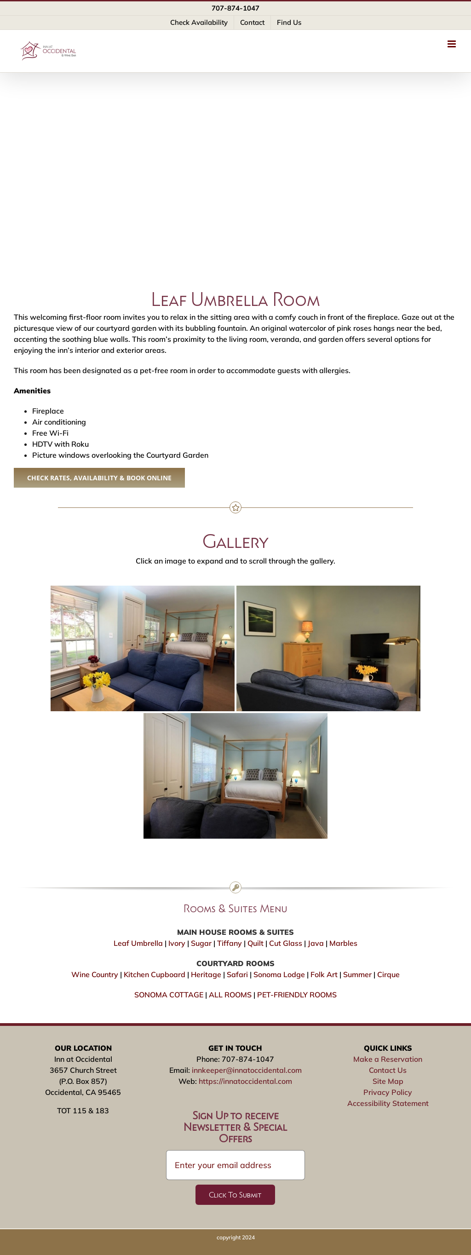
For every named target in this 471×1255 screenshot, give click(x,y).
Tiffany (229, 943)
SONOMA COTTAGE (168, 994)
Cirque (388, 974)
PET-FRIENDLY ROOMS (297, 994)
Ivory (176, 943)
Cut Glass (285, 943)
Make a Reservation (387, 1059)
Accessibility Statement (388, 1103)
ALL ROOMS (230, 994)
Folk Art (324, 974)
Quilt (255, 943)
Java (316, 943)
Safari (237, 974)
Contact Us (388, 1070)
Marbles (343, 943)
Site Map (388, 1081)
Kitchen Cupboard (154, 974)
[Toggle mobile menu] (452, 44)
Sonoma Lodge (279, 974)
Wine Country (94, 974)
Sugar (201, 943)
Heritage (206, 974)
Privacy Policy (387, 1092)
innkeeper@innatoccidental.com (247, 1070)
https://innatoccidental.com (245, 1081)
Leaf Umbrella (138, 943)
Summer (357, 974)
